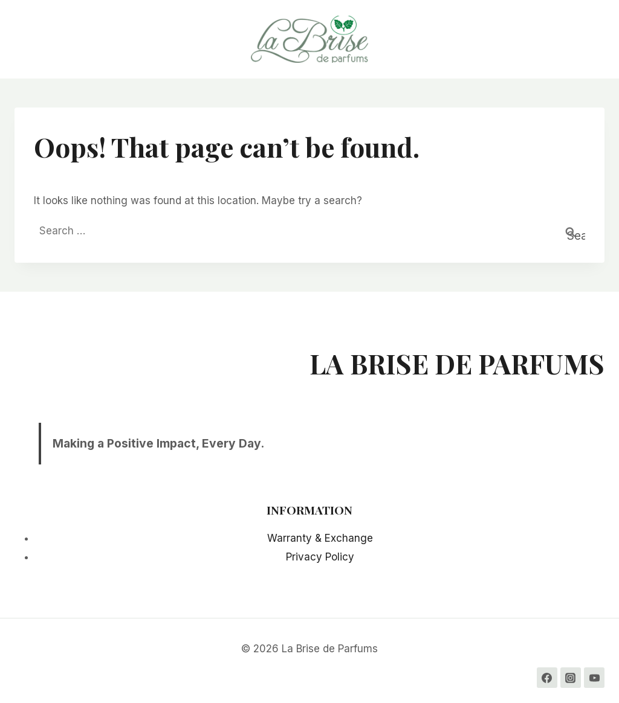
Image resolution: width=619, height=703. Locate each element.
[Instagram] (570, 677)
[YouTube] (594, 677)
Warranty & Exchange (320, 538)
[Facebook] (547, 677)
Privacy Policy (320, 557)
